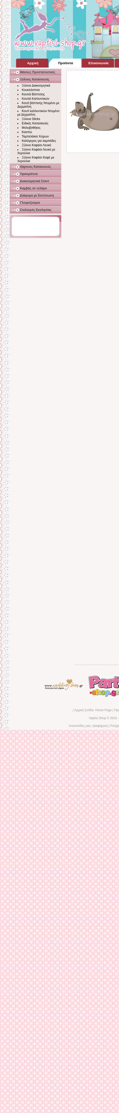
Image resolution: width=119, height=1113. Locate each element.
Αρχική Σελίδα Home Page (93, 710)
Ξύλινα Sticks (31, 119)
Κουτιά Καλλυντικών (35, 98)
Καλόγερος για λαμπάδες (39, 141)
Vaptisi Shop (97, 718)
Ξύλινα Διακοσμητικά (36, 85)
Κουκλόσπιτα (31, 90)
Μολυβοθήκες (31, 127)
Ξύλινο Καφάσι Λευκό (36, 145)
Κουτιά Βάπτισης (33, 94)
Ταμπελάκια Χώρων (35, 136)
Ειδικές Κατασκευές (35, 123)
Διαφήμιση (100, 726)
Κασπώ (27, 132)
